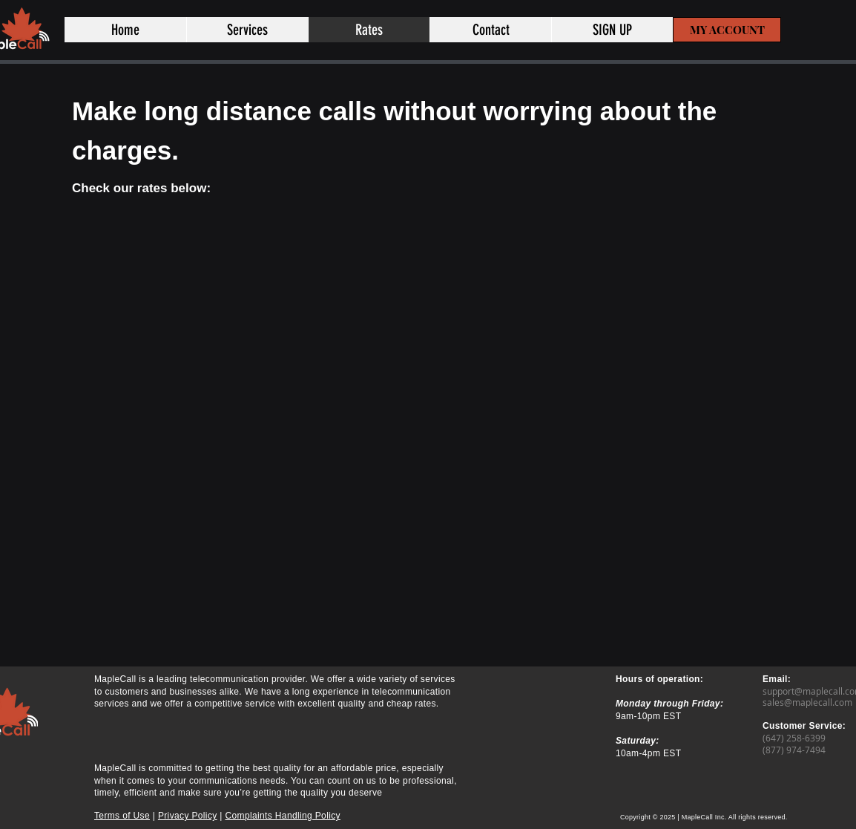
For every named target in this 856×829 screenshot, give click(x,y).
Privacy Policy (187, 815)
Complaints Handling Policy (282, 815)
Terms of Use (122, 815)
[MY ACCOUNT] (727, 29)
